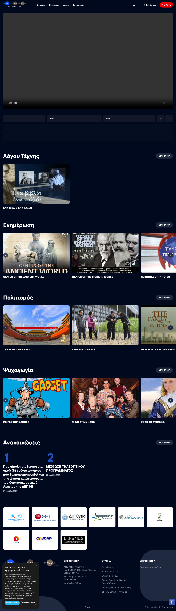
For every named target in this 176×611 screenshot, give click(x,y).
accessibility (171, 601)
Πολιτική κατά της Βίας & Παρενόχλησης (114, 582)
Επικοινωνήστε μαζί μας (151, 567)
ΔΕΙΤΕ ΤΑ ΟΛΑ (164, 156)
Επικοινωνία (78, 5)
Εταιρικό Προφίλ (110, 575)
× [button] (36, 566)
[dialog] (20, 586)
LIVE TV (167, 4)
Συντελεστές (108, 567)
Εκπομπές (41, 5)
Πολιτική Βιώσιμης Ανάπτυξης (116, 587)
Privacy (88, 607)
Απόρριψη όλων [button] (28, 603)
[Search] (134, 5)
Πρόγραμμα (54, 5)
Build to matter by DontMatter (159, 607)
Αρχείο (66, 5)
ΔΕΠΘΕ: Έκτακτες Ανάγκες (114, 591)
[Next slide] (170, 255)
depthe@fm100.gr (72, 583)
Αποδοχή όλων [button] (12, 603)
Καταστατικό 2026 (110, 571)
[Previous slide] (5, 255)
